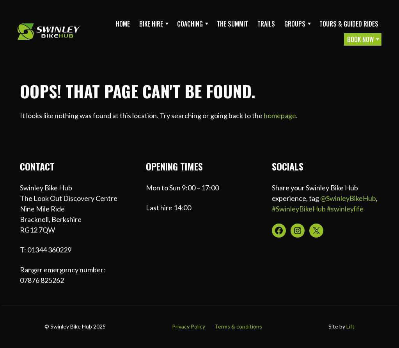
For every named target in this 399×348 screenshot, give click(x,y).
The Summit (232, 23)
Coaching (190, 23)
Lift (350, 326)
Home (123, 23)
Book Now (360, 39)
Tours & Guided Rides (348, 23)
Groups (294, 23)
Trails (266, 23)
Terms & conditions (238, 326)
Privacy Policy (188, 326)
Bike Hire (151, 23)
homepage (280, 115)
